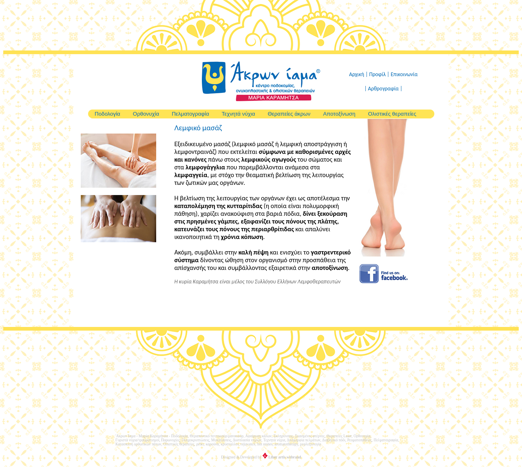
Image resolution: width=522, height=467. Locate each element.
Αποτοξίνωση (339, 114)
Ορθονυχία (146, 114)
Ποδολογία (107, 114)
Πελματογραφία (190, 114)
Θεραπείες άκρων (289, 114)
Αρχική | (359, 74)
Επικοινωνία (404, 74)
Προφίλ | (380, 74)
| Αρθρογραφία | (383, 88)
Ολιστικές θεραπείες (392, 114)
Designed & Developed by (261, 457)
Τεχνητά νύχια (238, 114)
